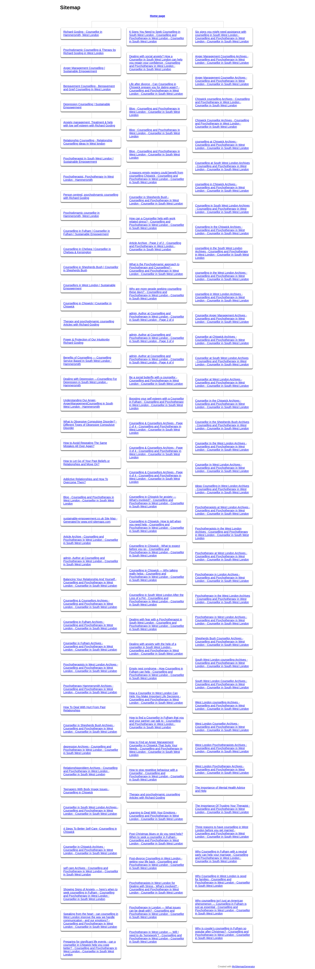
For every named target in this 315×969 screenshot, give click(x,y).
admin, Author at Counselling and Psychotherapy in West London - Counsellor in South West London (90, 561)
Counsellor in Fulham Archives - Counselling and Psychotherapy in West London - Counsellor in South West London (90, 646)
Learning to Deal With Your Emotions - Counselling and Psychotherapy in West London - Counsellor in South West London (156, 816)
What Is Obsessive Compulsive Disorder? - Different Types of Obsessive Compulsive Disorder (90, 425)
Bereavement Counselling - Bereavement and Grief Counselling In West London (89, 87)
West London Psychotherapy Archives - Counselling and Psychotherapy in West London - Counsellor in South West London (222, 769)
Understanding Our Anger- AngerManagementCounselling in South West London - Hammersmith (88, 403)
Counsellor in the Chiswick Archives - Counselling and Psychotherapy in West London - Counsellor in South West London (222, 404)
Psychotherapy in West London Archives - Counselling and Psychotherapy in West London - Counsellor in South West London (222, 620)
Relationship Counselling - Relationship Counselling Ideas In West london (87, 142)
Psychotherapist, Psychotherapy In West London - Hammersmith (88, 178)
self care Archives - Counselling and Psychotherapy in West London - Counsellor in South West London (90, 871)
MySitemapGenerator (243, 966)
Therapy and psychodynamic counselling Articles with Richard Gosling (88, 323)
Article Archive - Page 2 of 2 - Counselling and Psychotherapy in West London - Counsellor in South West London (155, 246)
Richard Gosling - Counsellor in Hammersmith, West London (82, 33)
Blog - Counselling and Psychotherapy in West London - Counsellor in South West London (88, 500)
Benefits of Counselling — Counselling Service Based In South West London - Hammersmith (87, 361)
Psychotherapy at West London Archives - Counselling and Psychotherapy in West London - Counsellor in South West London (222, 556)
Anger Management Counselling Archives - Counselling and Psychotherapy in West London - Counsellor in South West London (222, 59)
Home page (157, 15)
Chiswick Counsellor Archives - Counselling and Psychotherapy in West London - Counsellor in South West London (222, 123)
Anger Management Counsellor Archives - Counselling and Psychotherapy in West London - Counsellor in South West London (222, 81)
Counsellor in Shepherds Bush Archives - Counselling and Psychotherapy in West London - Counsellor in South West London (90, 728)
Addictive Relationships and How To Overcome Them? (85, 480)
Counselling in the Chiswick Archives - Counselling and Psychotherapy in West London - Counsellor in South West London (222, 230)
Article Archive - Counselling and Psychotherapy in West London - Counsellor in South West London (90, 540)
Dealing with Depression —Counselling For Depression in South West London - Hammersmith (90, 382)
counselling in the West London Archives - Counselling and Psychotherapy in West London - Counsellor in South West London (222, 276)
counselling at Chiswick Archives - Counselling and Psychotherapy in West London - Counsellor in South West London (222, 145)
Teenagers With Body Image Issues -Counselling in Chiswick (86, 791)
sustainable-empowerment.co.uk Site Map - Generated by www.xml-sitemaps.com (90, 520)
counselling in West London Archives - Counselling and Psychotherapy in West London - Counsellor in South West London (222, 297)
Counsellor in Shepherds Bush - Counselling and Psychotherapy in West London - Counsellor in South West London (156, 200)
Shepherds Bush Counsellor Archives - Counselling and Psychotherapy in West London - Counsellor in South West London (222, 641)
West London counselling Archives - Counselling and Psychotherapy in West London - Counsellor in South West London (222, 705)
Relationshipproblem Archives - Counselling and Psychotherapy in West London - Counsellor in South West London (90, 771)
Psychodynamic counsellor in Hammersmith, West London (81, 214)
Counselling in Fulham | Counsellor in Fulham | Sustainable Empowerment (86, 232)
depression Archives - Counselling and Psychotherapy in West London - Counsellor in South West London (90, 750)
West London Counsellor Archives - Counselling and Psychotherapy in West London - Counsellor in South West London (222, 727)
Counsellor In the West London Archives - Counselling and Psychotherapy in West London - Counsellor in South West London (222, 446)
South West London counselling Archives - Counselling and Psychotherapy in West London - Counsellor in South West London (222, 663)
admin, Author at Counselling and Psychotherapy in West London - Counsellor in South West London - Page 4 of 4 (156, 359)
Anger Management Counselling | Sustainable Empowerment (84, 69)
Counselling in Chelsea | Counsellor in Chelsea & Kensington (87, 250)
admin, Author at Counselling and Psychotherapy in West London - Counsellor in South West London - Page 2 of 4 (156, 316)
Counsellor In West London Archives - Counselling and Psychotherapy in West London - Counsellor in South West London (222, 468)
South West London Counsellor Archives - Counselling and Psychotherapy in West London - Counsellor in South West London (222, 684)
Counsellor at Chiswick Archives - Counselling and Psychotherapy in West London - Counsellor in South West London (222, 340)
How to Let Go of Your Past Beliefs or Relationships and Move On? (86, 462)
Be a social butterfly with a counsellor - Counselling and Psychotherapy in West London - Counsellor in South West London (156, 380)
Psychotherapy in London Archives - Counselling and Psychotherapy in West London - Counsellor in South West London (222, 577)
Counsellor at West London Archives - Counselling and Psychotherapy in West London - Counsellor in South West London (222, 382)
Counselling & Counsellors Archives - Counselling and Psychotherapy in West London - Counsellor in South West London (90, 604)
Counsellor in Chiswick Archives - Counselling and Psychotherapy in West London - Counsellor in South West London (90, 850)
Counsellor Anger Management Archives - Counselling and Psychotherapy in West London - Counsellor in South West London (222, 318)
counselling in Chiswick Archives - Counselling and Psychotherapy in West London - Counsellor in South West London (222, 187)
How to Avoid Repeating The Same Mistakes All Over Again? (85, 444)
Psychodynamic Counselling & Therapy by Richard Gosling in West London (89, 51)
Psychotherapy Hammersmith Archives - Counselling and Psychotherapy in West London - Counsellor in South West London (90, 689)
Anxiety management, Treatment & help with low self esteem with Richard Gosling (89, 124)
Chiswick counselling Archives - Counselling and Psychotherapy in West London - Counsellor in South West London (222, 102)
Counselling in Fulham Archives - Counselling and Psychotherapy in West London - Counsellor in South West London (90, 625)
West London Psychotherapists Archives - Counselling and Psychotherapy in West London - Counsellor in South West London (222, 748)
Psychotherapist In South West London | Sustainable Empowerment (88, 160)
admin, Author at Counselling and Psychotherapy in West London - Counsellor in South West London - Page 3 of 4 (156, 338)
